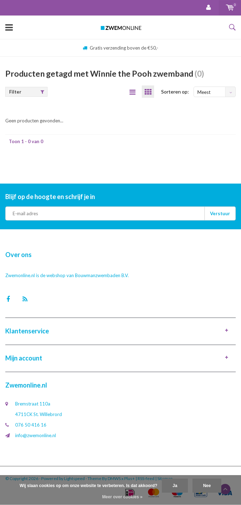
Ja (174, 485)
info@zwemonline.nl (35, 435)
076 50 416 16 (30, 425)
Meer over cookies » (122, 496)
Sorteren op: (175, 92)
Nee (207, 485)
